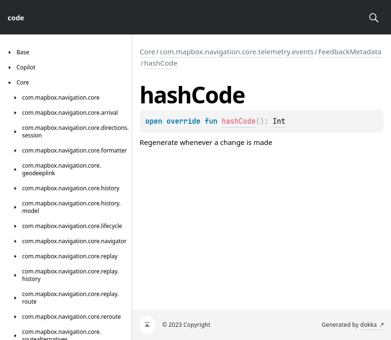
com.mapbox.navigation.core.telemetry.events (237, 51)
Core (147, 51)
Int (279, 121)
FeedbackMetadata (350, 51)
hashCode (160, 63)
